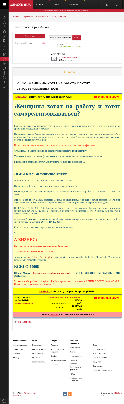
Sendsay (54, 356)
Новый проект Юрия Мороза (31, 27)
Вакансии (36, 357)
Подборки (77, 3)
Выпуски (43, 3)
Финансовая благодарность (65, 297)
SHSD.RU (21, 96)
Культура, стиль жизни (102, 370)
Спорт (95, 345)
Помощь (16, 357)
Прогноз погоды (99, 349)
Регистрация (17, 349)
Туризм (73, 352)
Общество (16, 17)
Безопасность (37, 353)
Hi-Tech (73, 374)
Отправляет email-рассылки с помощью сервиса (66, 10)
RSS (43, 42)
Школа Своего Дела (58, 17)
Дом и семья (98, 366)
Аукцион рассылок (58, 360)
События (54, 364)
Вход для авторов (19, 345)
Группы (59, 3)
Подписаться (30, 36)
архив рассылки (24, 303)
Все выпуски (69, 72)
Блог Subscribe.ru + (40, 349)
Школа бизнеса (42, 17)
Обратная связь (38, 362)
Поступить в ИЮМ (106, 96)
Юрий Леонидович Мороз (69, 46)
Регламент (16, 353)
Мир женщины (76, 356)
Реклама (54, 345)
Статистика (58, 53)
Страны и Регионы (100, 357)
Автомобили (75, 347)
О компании (37, 345)
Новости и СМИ (99, 353)
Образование (28, 17)
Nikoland (118, 393)
